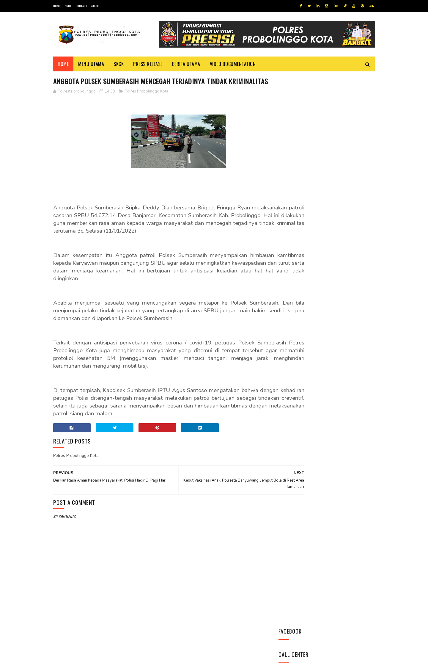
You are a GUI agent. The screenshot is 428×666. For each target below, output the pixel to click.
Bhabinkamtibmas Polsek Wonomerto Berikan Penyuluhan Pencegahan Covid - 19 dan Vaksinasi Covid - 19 (322, 304)
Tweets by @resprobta (304, 228)
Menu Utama (91, 64)
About (95, 6)
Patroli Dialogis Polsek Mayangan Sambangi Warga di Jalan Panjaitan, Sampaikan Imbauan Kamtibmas (324, 377)
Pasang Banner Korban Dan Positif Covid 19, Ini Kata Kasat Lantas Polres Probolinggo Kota (341, 340)
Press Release (148, 64)
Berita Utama (186, 64)
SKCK (68, 6)
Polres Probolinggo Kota (146, 102)
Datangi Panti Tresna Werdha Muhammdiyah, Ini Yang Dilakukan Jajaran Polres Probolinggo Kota (340, 268)
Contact (81, 6)
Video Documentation (233, 64)
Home (56, 6)
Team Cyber (78, 658)
